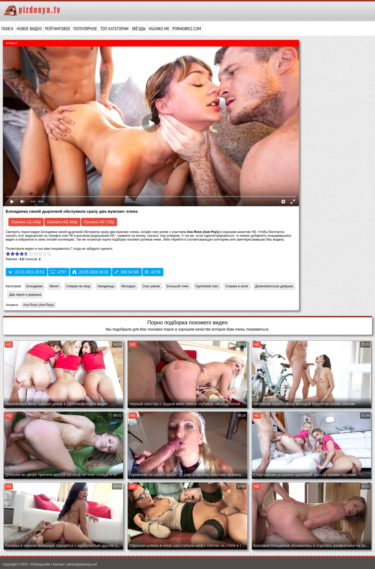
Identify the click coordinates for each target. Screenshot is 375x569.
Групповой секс (206, 286)
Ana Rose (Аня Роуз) (38, 305)
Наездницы (105, 286)
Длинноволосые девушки (274, 286)
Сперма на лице (78, 286)
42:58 (152, 272)
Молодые (128, 286)
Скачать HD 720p (99, 222)
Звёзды (138, 29)
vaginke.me (159, 29)
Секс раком (151, 286)
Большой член (177, 286)
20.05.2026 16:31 (90, 272)
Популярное (85, 29)
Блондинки (34, 286)
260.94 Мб (127, 272)
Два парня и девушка (25, 295)
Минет (54, 286)
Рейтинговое (57, 29)
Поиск (7, 29)
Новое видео (29, 29)
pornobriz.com (186, 29)
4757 (58, 272)
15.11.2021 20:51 (26, 272)
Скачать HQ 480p (62, 222)
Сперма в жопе (236, 286)
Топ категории (114, 29)
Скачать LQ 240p (26, 222)
